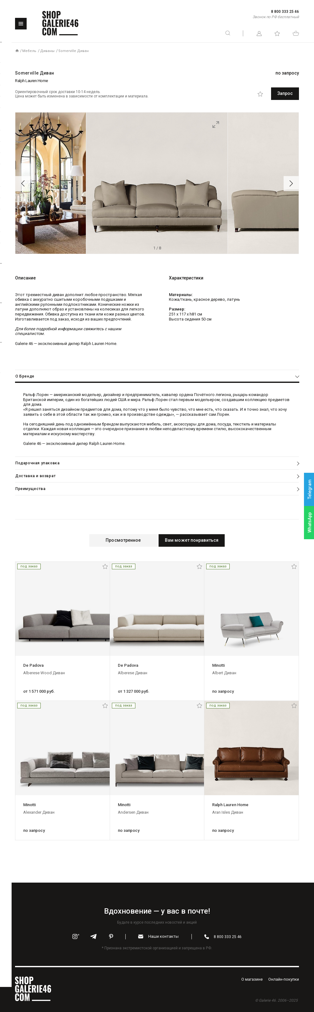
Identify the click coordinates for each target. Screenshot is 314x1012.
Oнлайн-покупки (283, 978)
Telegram (309, 489)
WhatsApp (309, 522)
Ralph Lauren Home (31, 80)
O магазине (252, 978)
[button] (22, 183)
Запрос (271, 93)
